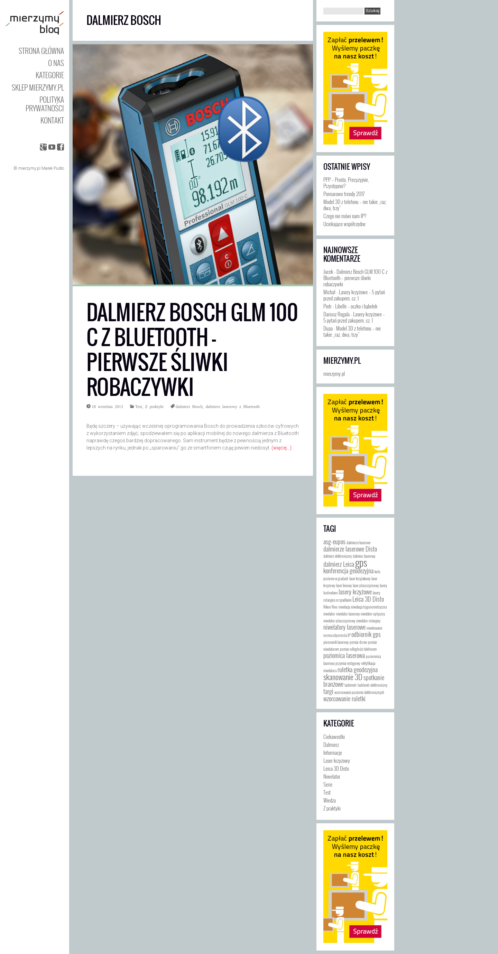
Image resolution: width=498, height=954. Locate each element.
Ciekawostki (334, 736)
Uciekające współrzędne (344, 224)
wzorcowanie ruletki (344, 698)
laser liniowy (344, 585)
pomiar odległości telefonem (358, 649)
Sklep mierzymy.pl (38, 87)
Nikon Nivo (330, 607)
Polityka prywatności (45, 103)
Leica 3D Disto (368, 598)
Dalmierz (331, 744)
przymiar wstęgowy (347, 663)
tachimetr (350, 685)
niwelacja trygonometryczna (369, 607)
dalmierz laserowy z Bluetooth (233, 406)
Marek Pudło (53, 168)
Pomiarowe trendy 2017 (344, 193)
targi (328, 691)
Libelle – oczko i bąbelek (356, 306)
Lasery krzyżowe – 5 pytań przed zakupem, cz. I (354, 295)
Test (138, 406)
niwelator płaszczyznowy (339, 620)
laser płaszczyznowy (366, 585)
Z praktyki (154, 406)
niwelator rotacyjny (368, 620)
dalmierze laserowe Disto (350, 548)
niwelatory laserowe (344, 626)
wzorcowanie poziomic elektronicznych (359, 692)
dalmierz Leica (338, 563)
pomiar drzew (358, 642)
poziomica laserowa (344, 655)
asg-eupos (334, 541)
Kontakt (52, 120)
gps (361, 562)
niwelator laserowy (348, 614)
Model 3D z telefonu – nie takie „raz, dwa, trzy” (355, 205)
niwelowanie (374, 628)
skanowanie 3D (342, 676)
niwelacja (344, 607)
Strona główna (41, 50)
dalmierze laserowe (358, 542)
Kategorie (50, 75)
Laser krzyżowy (336, 760)
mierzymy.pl (342, 360)
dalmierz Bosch (189, 406)
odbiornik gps (366, 634)
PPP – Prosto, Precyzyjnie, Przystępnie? (346, 182)
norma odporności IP (336, 635)
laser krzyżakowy (359, 578)
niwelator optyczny (373, 614)
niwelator (329, 614)
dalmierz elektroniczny (337, 556)
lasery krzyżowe (355, 591)
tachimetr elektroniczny (372, 685)
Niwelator (331, 776)
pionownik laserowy (336, 642)
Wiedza (329, 800)
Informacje (332, 752)
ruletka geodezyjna (358, 669)
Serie (327, 784)
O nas (56, 62)
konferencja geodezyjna (348, 570)
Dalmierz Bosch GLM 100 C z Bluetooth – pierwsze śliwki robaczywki (192, 350)
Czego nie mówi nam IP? (344, 216)
